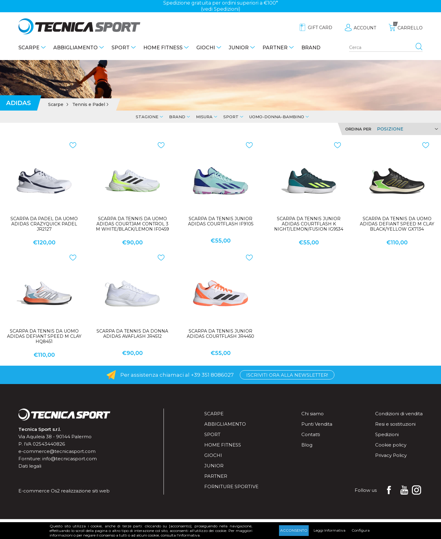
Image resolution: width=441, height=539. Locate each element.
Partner (275, 48)
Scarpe (29, 48)
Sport (120, 48)
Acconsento (293, 530)
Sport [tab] (231, 116)
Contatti (310, 434)
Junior (239, 48)
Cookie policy (390, 445)
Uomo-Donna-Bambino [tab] (276, 116)
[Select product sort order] (406, 129)
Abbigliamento (75, 48)
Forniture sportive (231, 486)
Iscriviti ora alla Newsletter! (287, 375)
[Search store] (386, 48)
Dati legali (29, 466)
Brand (310, 48)
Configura (361, 530)
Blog (306, 445)
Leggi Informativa (329, 530)
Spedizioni (387, 434)
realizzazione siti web (85, 491)
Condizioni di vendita (399, 414)
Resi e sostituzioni (395, 424)
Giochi (205, 48)
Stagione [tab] (147, 116)
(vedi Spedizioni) (220, 9)
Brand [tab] (177, 116)
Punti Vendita (316, 424)
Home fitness (163, 48)
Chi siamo (312, 414)
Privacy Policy (391, 455)
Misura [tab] (204, 116)
